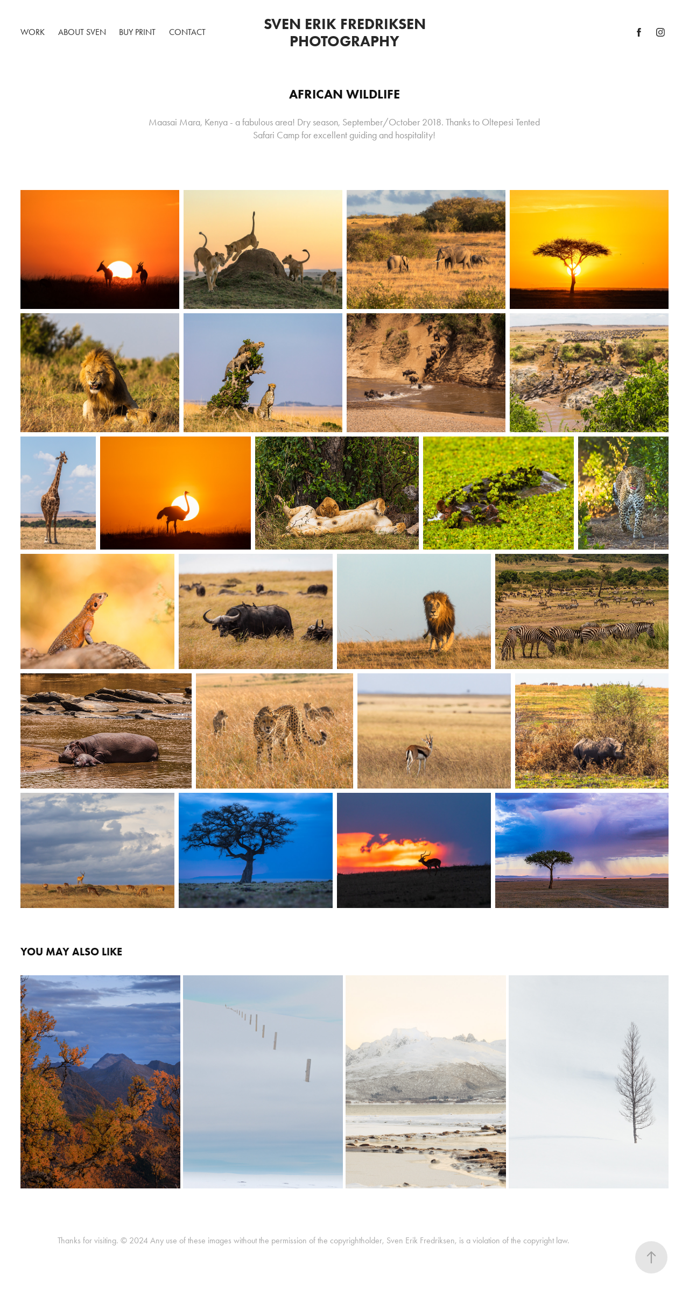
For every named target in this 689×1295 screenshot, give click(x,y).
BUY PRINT (137, 32)
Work (32, 32)
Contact (187, 32)
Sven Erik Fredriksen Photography (347, 32)
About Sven (82, 32)
